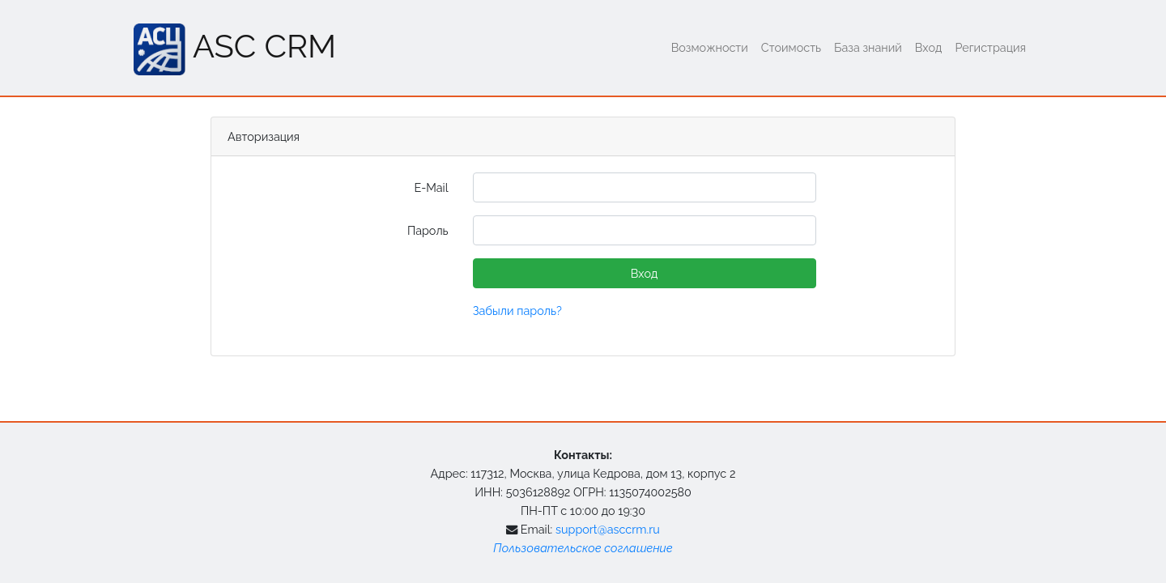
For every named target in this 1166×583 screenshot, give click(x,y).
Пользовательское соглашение (582, 548)
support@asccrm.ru (607, 529)
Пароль (428, 230)
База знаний (868, 47)
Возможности (709, 47)
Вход (929, 47)
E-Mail (431, 187)
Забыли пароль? (517, 310)
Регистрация (990, 47)
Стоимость (791, 47)
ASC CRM (235, 49)
